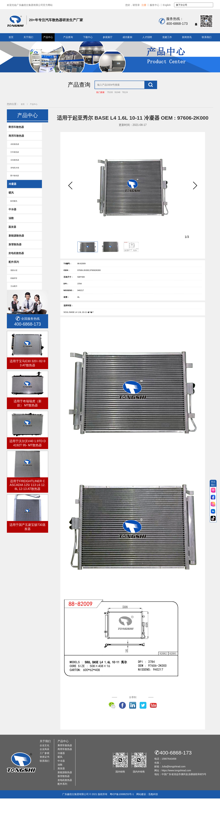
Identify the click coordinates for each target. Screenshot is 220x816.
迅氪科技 (153, 811)
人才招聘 (147, 37)
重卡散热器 (14, 187)
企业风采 (44, 766)
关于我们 (28, 37)
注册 (143, 5)
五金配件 (13, 302)
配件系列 (14, 276)
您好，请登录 (132, 5)
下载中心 (88, 37)
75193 (110, 101)
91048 (117, 101)
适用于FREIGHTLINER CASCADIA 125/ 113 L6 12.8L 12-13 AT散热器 (27, 500)
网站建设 (141, 811)
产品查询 (68, 37)
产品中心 (48, 37)
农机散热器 (14, 154)
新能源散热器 (16, 249)
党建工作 (167, 37)
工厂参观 (44, 770)
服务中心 (154, 5)
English (167, 5)
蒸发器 (13, 240)
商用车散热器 (16, 145)
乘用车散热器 (16, 135)
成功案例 (127, 37)
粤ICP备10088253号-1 (122, 811)
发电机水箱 (14, 178)
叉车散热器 (14, 162)
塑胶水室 (13, 285)
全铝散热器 (14, 170)
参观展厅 (107, 37)
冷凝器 (13, 195)
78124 (125, 101)
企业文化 (44, 763)
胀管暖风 (13, 213)
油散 (11, 230)
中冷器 (13, 221)
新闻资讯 (187, 37)
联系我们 (206, 37)
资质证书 (44, 774)
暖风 (11, 204)
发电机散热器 (16, 267)
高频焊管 (13, 293)
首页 (11, 37)
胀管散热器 (15, 258)
